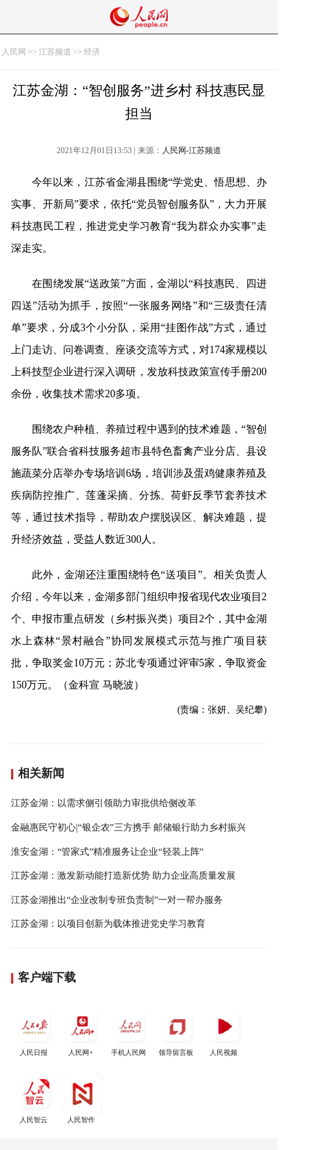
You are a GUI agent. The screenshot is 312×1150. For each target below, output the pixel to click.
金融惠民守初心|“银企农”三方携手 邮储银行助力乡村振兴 (128, 827)
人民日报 (34, 1031)
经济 (92, 52)
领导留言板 (177, 1031)
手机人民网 (129, 1031)
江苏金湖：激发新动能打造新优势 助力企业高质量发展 (123, 875)
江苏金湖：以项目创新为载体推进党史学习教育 (108, 923)
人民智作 (82, 1098)
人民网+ (82, 1031)
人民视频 (224, 1031)
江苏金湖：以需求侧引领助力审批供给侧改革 (103, 803)
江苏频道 (55, 52)
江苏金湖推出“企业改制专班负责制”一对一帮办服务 (117, 900)
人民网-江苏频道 (192, 150)
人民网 (14, 52)
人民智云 (34, 1098)
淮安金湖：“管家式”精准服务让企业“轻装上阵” (107, 852)
